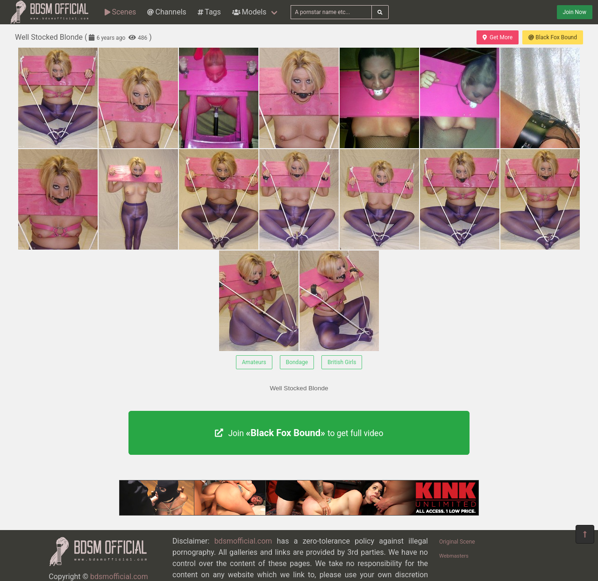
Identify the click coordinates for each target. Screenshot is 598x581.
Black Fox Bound (552, 37)
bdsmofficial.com (119, 576)
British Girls (341, 362)
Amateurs (254, 362)
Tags (209, 11)
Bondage (297, 362)
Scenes (120, 11)
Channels (166, 11)
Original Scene (457, 541)
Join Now (574, 12)
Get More (498, 37)
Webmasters (454, 556)
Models (249, 11)
